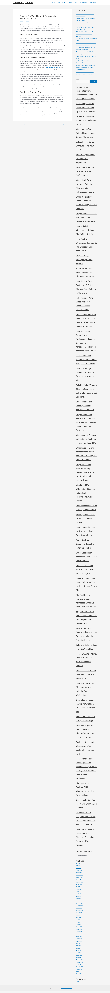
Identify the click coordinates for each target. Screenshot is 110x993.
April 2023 (78, 952)
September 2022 (80, 969)
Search (77, 81)
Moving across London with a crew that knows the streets (86, 122)
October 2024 (79, 910)
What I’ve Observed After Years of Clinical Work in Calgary (85, 572)
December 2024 (79, 905)
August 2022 (79, 971)
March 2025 (79, 898)
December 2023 (79, 933)
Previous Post (22, 125)
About (58, 2)
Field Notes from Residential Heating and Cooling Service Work (86, 97)
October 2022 (79, 966)
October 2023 (79, 938)
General (22, 21)
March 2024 (79, 926)
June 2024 (78, 919)
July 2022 (78, 973)
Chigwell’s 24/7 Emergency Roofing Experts (86, 67)
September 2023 (80, 940)
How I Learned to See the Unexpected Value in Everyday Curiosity (86, 533)
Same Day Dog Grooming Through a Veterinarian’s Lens (85, 546)
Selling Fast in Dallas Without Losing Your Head (85, 148)
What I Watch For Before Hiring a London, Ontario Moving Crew (86, 135)
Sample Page (93, 2)
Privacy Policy (84, 2)
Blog (62, 2)
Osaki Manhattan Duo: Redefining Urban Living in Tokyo (86, 806)
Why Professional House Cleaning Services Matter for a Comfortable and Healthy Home (85, 474)
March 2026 (79, 870)
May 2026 (78, 865)
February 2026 (79, 872)
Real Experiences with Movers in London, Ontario (85, 521)
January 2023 (79, 959)
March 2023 (79, 954)
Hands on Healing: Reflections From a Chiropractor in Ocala (85, 274)
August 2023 (79, 943)
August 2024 (79, 914)
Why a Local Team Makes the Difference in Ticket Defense (86, 559)
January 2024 (79, 931)
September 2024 (80, 912)
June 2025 (78, 891)
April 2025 (78, 896)
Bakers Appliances (23, 2)
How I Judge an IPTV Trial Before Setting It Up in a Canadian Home (86, 110)
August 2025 (79, 886)
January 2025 (79, 903)
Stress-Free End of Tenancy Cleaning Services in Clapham (85, 408)
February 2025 (79, 900)
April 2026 (78, 867)
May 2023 (78, 950)
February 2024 (79, 929)
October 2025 (79, 881)
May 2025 (78, 893)
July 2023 (78, 945)
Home (72, 2)
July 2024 (78, 917)
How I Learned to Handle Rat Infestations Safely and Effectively (86, 362)
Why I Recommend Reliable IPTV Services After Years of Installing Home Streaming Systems (86, 424)
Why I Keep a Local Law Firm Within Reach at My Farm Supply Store (86, 219)
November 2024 (79, 907)
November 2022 (79, 964)
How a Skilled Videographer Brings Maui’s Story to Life (85, 232)
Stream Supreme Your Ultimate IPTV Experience (85, 161)
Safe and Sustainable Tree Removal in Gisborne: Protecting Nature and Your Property (85, 839)
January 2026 (79, 874)
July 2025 (78, 889)
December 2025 (79, 877)
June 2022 (78, 976)
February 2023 (79, 957)
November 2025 (79, 879)
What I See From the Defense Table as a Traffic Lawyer (85, 173)
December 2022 (79, 962)
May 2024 (78, 922)
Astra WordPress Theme (66, 990)
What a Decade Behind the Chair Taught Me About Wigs (86, 676)
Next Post (63, 125)
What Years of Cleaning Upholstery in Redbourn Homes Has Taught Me (86, 441)
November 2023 (79, 936)
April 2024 (78, 924)
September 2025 (80, 884)
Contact (67, 2)
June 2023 (78, 947)
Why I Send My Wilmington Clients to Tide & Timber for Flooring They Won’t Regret (85, 495)
